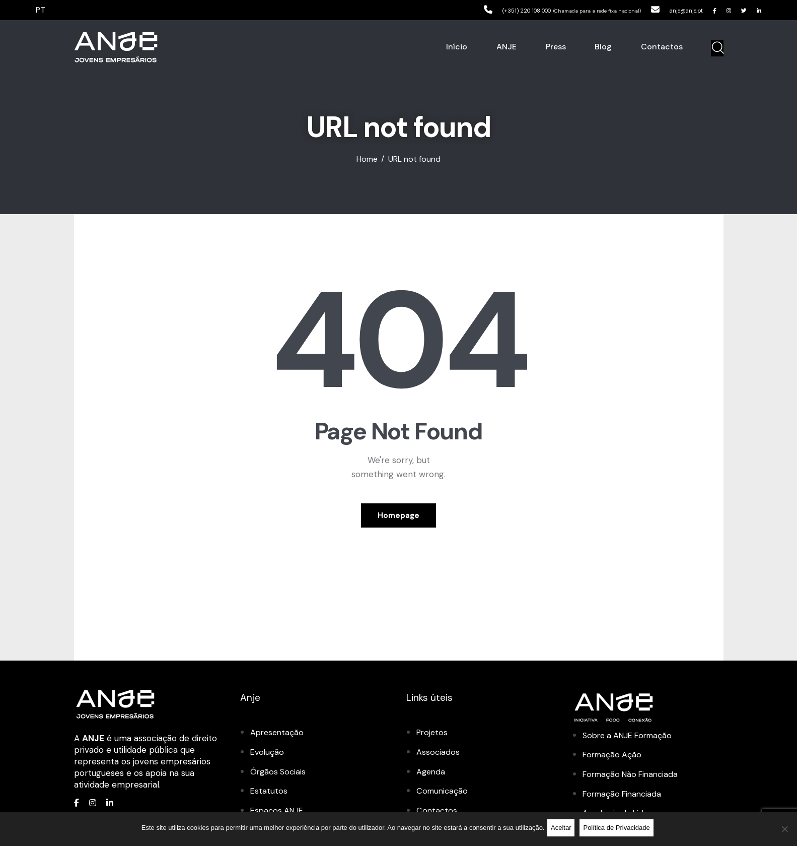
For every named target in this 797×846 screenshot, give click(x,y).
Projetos (433, 737)
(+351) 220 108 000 (483, 9)
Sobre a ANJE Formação (631, 740)
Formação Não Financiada (634, 779)
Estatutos (269, 795)
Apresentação (278, 737)
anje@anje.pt (666, 9)
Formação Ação (614, 759)
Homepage (398, 518)
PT (41, 9)
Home (367, 159)
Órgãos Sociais (279, 776)
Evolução (267, 756)
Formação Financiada (625, 798)
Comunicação (443, 795)
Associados (438, 756)
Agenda (431, 776)
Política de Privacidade (619, 829)
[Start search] (717, 48)
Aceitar (563, 829)
